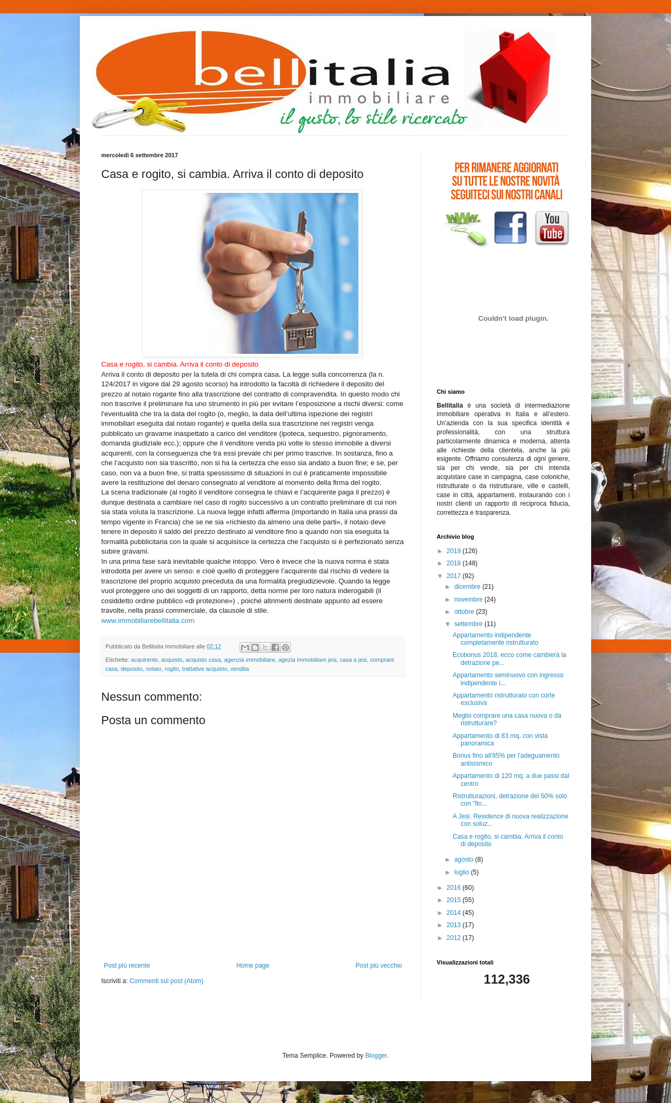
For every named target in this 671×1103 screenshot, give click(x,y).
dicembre (468, 586)
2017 (455, 576)
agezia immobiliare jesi (308, 659)
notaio (153, 669)
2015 (455, 900)
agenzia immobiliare (249, 659)
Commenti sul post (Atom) (166, 981)
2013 (455, 925)
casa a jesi (353, 659)
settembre (469, 624)
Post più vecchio (379, 965)
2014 (455, 913)
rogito (172, 669)
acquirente (144, 659)
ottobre (465, 611)
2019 (455, 551)
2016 (455, 887)
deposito (132, 669)
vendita (240, 669)
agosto (464, 859)
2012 (455, 938)
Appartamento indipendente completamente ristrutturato (495, 638)
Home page (252, 965)
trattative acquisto (204, 669)
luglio (462, 872)
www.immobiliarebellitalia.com (147, 621)
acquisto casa (203, 659)
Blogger (376, 1055)
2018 (455, 563)
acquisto (171, 659)
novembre (469, 599)
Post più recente (127, 965)
